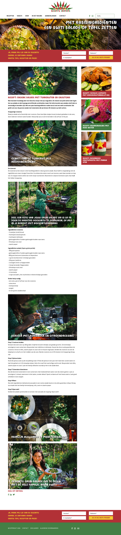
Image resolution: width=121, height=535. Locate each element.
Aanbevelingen (50, 16)
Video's (19, 16)
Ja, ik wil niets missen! (101, 57)
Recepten (10, 16)
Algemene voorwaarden (49, 528)
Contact (62, 16)
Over (27, 16)
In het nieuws (37, 16)
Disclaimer (34, 528)
